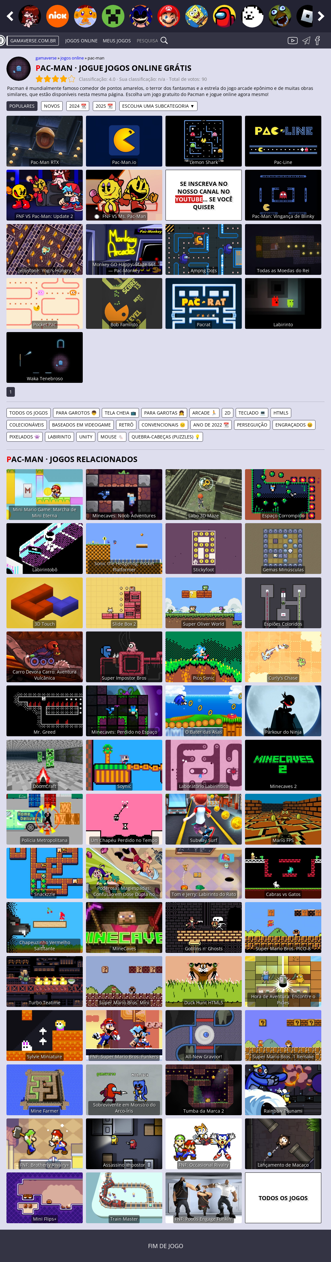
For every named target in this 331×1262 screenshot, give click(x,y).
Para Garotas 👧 (164, 413)
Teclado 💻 (252, 413)
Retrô (126, 425)
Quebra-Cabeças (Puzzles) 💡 (166, 437)
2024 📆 (77, 106)
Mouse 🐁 (112, 437)
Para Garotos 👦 (76, 413)
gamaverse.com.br (33, 41)
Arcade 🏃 (204, 413)
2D (227, 413)
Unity (85, 437)
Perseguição (252, 425)
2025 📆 (104, 106)
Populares (22, 106)
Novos (52, 106)
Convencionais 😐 (163, 425)
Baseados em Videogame (81, 425)
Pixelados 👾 (24, 437)
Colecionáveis (26, 425)
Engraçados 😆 (294, 425)
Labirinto (59, 437)
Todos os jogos (28, 413)
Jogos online (81, 41)
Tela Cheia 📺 (120, 413)
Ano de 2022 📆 (211, 425)
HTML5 (280, 413)
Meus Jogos (117, 41)
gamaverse (46, 58)
